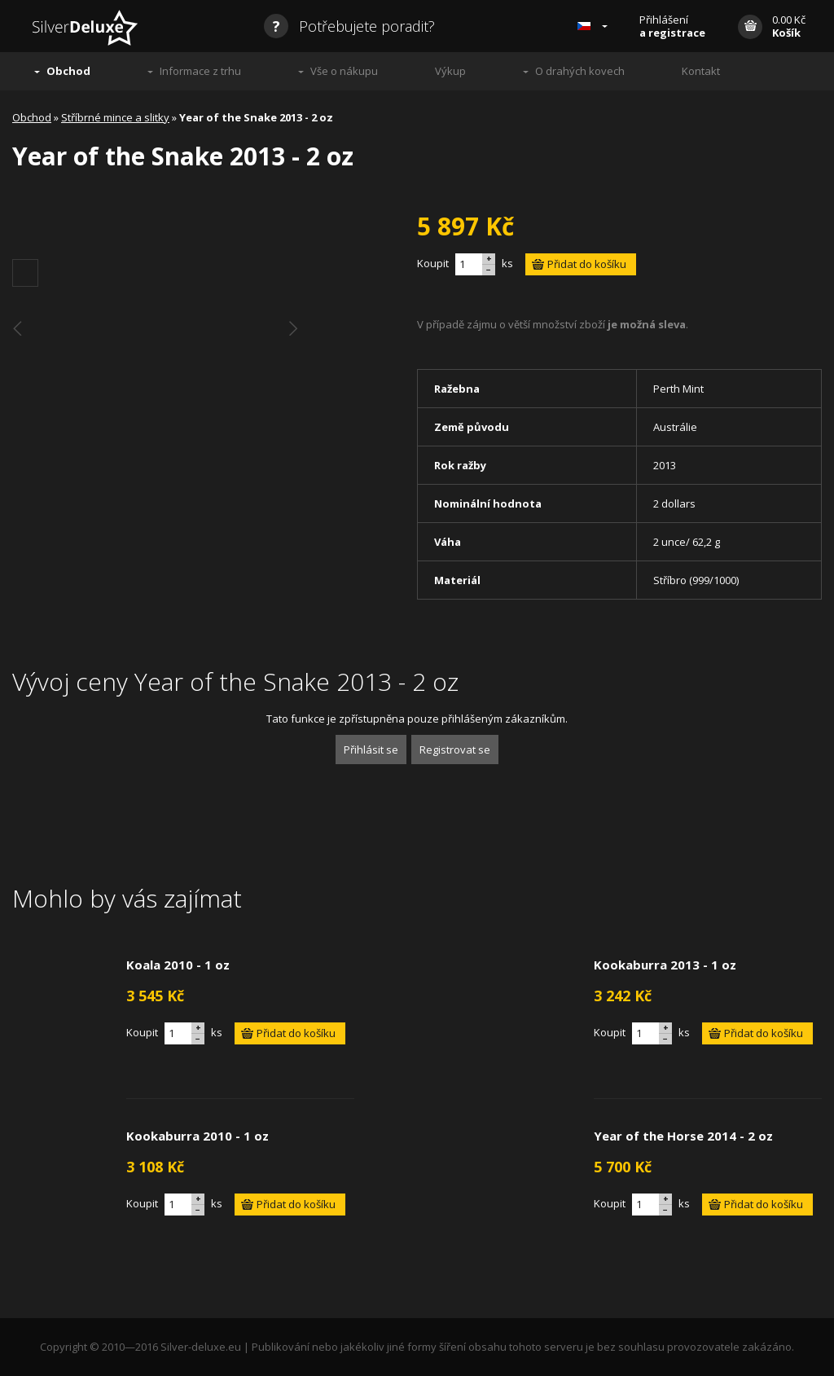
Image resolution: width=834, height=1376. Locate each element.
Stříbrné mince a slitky (115, 117)
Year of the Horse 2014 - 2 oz (683, 1136)
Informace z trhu (200, 71)
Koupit (433, 263)
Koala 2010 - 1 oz (178, 964)
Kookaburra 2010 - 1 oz (197, 1136)
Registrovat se (454, 749)
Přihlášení (672, 26)
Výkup (450, 71)
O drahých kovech (580, 71)
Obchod (68, 71)
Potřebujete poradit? (349, 26)
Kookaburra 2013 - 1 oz (665, 964)
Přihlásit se (371, 749)
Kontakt (701, 71)
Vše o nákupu (344, 71)
